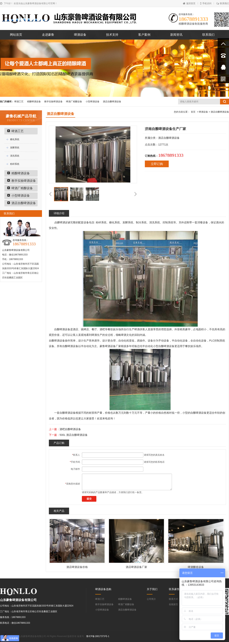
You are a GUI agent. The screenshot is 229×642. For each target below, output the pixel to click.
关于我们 (152, 589)
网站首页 (16, 34)
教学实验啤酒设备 (53, 101)
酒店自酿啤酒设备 (112, 101)
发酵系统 (14, 147)
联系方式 (173, 599)
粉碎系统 (14, 164)
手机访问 (205, 3)
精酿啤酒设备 (34, 101)
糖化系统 (14, 139)
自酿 (193, 412)
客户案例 (144, 34)
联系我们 (222, 3)
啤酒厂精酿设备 (74, 101)
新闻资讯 (176, 34)
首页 (193, 112)
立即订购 (157, 164)
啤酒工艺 (18, 101)
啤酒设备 (80, 34)
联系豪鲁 (174, 589)
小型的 (186, 412)
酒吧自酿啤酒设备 (70, 429)
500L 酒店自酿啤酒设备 (74, 434)
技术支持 (112, 34)
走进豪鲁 (48, 34)
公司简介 (151, 599)
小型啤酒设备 (92, 101)
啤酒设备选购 (103, 589)
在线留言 (173, 604)
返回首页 (189, 3)
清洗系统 (14, 155)
